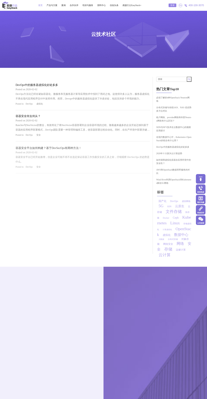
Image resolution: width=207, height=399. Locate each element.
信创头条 (114, 5)
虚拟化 (39, 104)
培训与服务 (87, 5)
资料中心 (101, 5)
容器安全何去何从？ (28, 116)
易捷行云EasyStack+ (131, 5)
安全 (38, 135)
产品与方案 (52, 5)
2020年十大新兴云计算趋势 (169, 153)
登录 (172, 5)
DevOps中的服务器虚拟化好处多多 (37, 84)
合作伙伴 (74, 5)
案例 (63, 5)
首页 (40, 5)
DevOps (29, 104)
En (180, 5)
